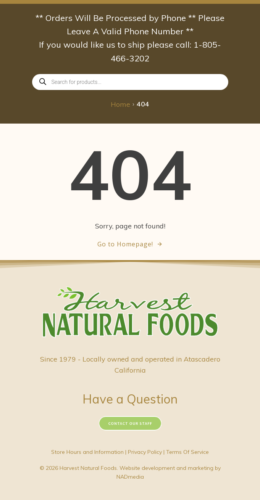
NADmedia (130, 476)
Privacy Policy (145, 452)
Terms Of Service (187, 452)
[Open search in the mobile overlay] (130, 82)
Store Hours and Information (87, 452)
